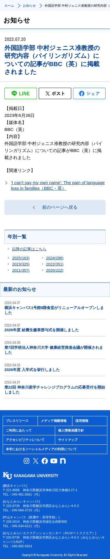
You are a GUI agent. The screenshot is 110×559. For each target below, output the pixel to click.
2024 (54, 258)
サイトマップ (67, 439)
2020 (54, 270)
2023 (20, 264)
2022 (54, 264)
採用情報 (81, 420)
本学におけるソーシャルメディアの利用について (41, 449)
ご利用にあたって (19, 430)
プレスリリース (17, 420)
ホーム (9, 5)
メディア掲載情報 (54, 420)
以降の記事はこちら (29, 249)
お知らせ (29, 5)
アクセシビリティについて (25, 439)
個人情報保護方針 (71, 430)
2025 (20, 258)
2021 (20, 270)
